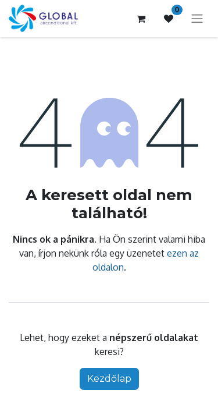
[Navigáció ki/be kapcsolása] (197, 18)
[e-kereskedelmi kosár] (140, 18)
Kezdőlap (109, 378)
